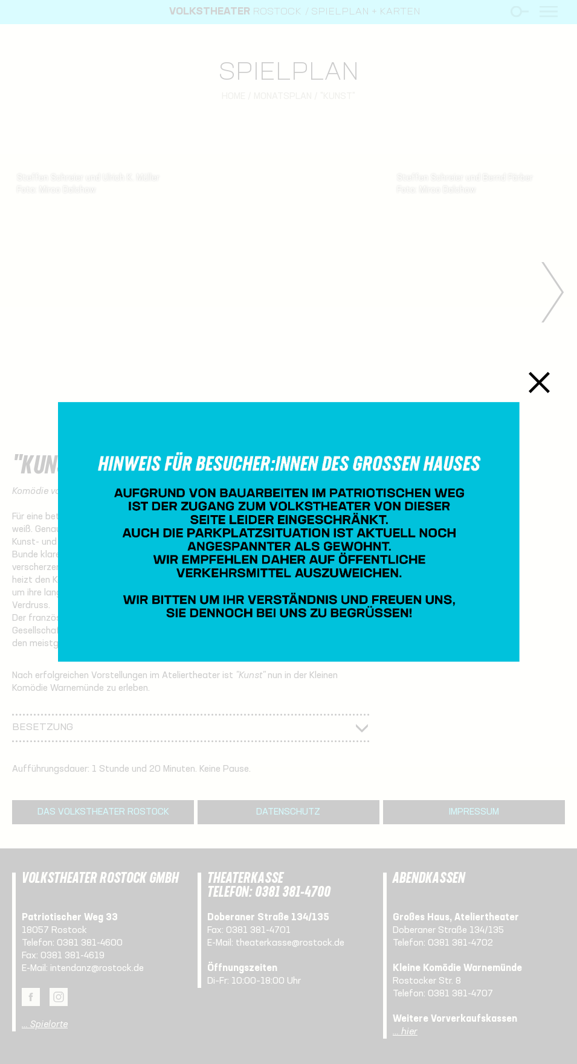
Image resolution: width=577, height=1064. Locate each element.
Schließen (539, 382)
